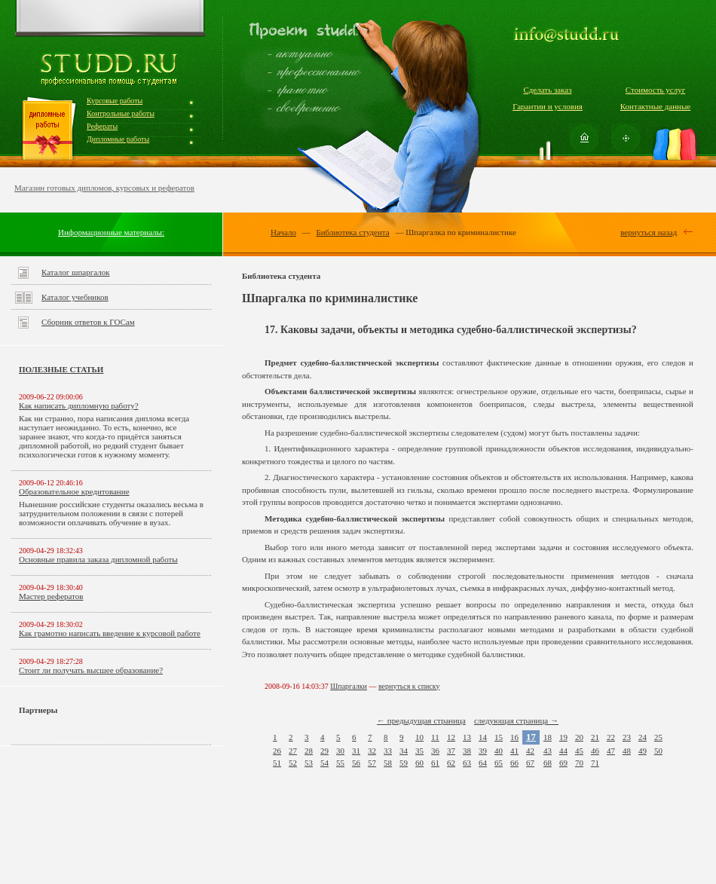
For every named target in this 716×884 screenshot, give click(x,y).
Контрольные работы (121, 113)
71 (595, 762)
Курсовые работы (114, 100)
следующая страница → (516, 720)
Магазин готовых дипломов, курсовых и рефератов (104, 187)
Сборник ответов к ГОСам (88, 321)
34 (403, 750)
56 (356, 762)
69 (563, 762)
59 (403, 762)
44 (563, 750)
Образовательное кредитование (74, 491)
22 (611, 737)
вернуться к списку (409, 686)
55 (340, 762)
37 (451, 750)
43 (547, 750)
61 (435, 762)
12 (451, 737)
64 (483, 762)
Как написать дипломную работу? (79, 405)
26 (277, 750)
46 (595, 750)
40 (498, 750)
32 (372, 750)
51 (277, 762)
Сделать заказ (547, 89)
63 (467, 762)
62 (451, 762)
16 (514, 737)
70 (579, 762)
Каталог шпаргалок (75, 272)
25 (658, 737)
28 (308, 750)
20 (579, 737)
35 (419, 750)
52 (293, 762)
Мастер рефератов (51, 596)
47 (611, 750)
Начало (283, 232)
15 (498, 737)
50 (658, 750)
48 (627, 750)
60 (419, 762)
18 (547, 737)
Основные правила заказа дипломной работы (98, 559)
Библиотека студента (352, 232)
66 (514, 762)
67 (530, 762)
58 (388, 762)
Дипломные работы (118, 139)
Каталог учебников (75, 296)
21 (595, 737)
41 (514, 750)
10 (419, 737)
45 (579, 750)
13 (467, 737)
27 (293, 750)
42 (530, 750)
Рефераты (102, 126)
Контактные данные (655, 106)
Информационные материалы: (111, 232)
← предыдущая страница (421, 720)
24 (642, 737)
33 (388, 750)
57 (372, 762)
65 (498, 762)
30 (340, 750)
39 (483, 750)
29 (324, 750)
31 (356, 750)
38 (467, 750)
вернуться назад (648, 232)
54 (324, 762)
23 (627, 737)
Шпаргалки (348, 686)
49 (642, 750)
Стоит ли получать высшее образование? (91, 669)
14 (483, 737)
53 (308, 762)
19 (563, 737)
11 (435, 737)
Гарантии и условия (548, 106)
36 (435, 750)
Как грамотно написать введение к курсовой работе (109, 633)
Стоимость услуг (655, 89)
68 (547, 762)
